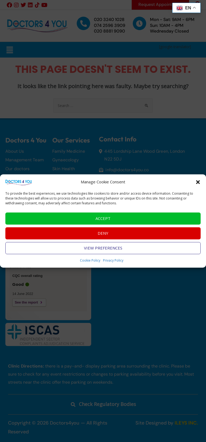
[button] (198, 184)
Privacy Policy (113, 262)
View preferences (103, 250)
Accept (103, 220)
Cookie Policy (90, 262)
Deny (103, 235)
